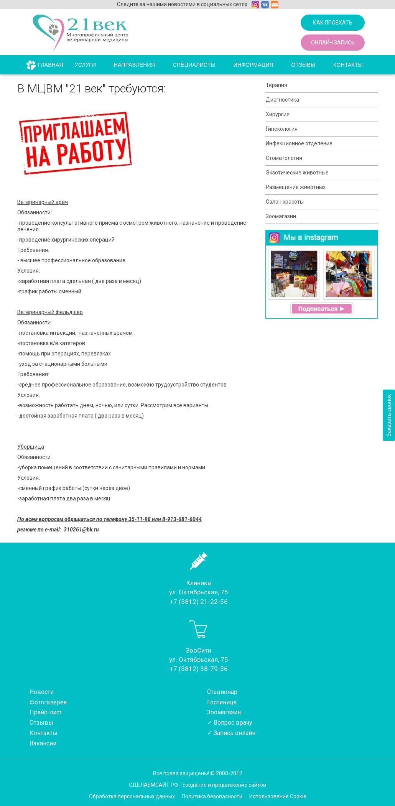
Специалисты (194, 65)
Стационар (222, 692)
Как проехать (332, 23)
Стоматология (284, 158)
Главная (50, 65)
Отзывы (303, 65)
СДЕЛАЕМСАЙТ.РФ (153, 785)
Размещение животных (296, 187)
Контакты (348, 65)
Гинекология (282, 129)
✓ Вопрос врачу (229, 722)
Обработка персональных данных (132, 796)
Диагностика (282, 100)
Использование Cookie (277, 796)
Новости (42, 692)
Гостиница (222, 702)
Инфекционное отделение (299, 143)
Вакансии (43, 743)
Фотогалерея (48, 702)
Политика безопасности (212, 796)
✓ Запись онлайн (231, 733)
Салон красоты (285, 202)
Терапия (276, 85)
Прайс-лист (46, 712)
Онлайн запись (333, 42)
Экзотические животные (297, 172)
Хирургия (278, 114)
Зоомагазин (281, 216)
